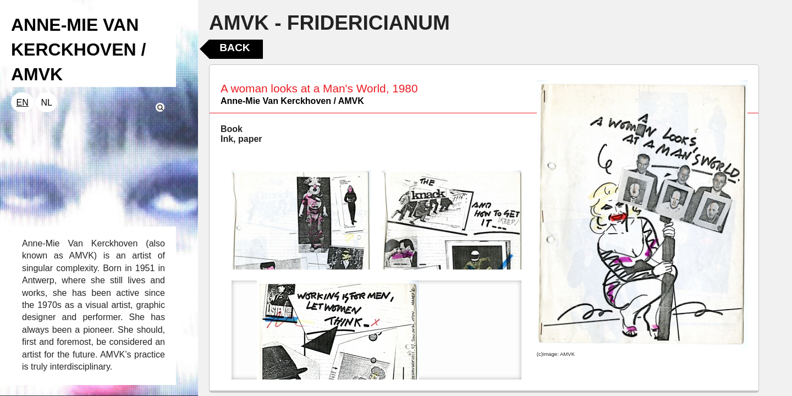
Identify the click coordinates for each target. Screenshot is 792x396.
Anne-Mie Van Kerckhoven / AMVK (292, 101)
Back (234, 47)
